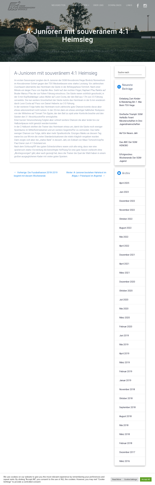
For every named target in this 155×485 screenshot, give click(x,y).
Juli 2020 (123, 299)
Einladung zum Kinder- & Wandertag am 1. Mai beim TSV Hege (130, 102)
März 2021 (124, 272)
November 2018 (127, 389)
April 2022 (124, 246)
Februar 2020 (125, 326)
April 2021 (124, 263)
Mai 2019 (123, 344)
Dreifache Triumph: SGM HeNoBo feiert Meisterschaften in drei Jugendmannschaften (130, 119)
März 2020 (124, 317)
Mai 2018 (123, 425)
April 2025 (124, 183)
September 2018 (127, 407)
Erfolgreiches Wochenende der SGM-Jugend (130, 157)
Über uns (98, 5)
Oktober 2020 (126, 290)
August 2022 (125, 228)
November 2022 (127, 210)
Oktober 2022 (126, 219)
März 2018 (124, 434)
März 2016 (124, 461)
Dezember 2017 (127, 452)
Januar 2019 (125, 380)
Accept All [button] (146, 479)
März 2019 (124, 362)
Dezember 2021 (127, 254)
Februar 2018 (125, 443)
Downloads (115, 5)
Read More (116, 479)
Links (129, 5)
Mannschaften (78, 5)
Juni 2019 (124, 335)
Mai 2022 (123, 237)
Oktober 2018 (126, 398)
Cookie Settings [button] (130, 479)
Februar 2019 (125, 371)
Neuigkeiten (58, 5)
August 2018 (125, 416)
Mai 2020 (123, 308)
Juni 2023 (124, 192)
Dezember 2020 (127, 281)
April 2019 (124, 353)
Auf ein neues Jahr (128, 133)
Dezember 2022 (127, 201)
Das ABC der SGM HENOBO (128, 144)
